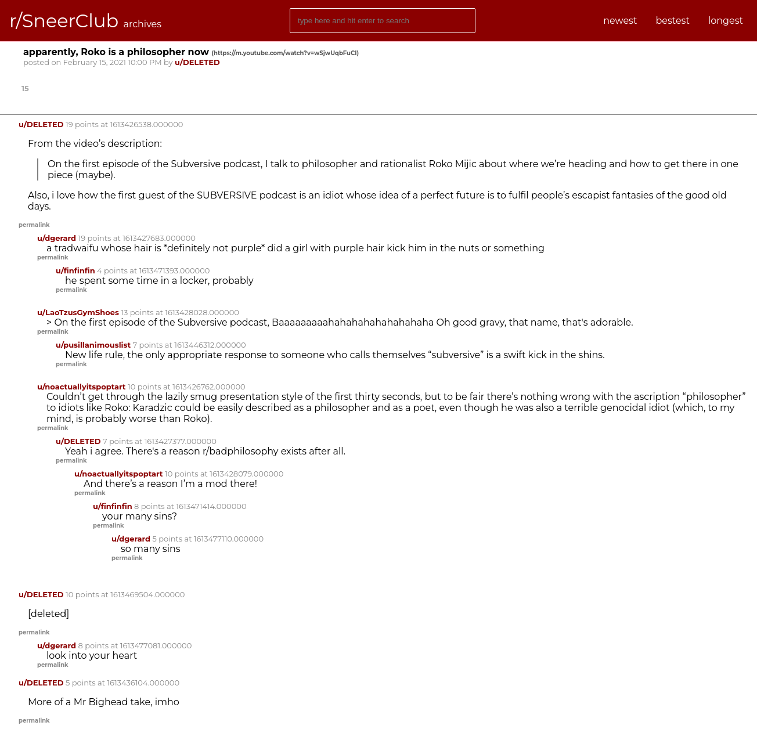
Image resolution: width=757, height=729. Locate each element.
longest (725, 20)
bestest (672, 20)
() (285, 53)
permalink (34, 225)
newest (620, 20)
